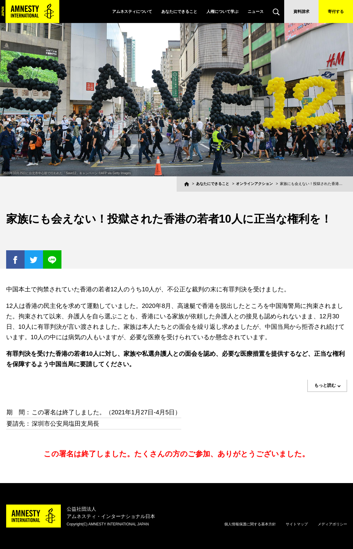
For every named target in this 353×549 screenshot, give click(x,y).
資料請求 (301, 11)
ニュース (256, 11)
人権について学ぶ (222, 11)
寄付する (336, 11)
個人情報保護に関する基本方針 (250, 524)
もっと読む (325, 385)
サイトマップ (297, 524)
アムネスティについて (132, 11)
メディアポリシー (332, 524)
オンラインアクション (254, 184)
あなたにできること (179, 11)
